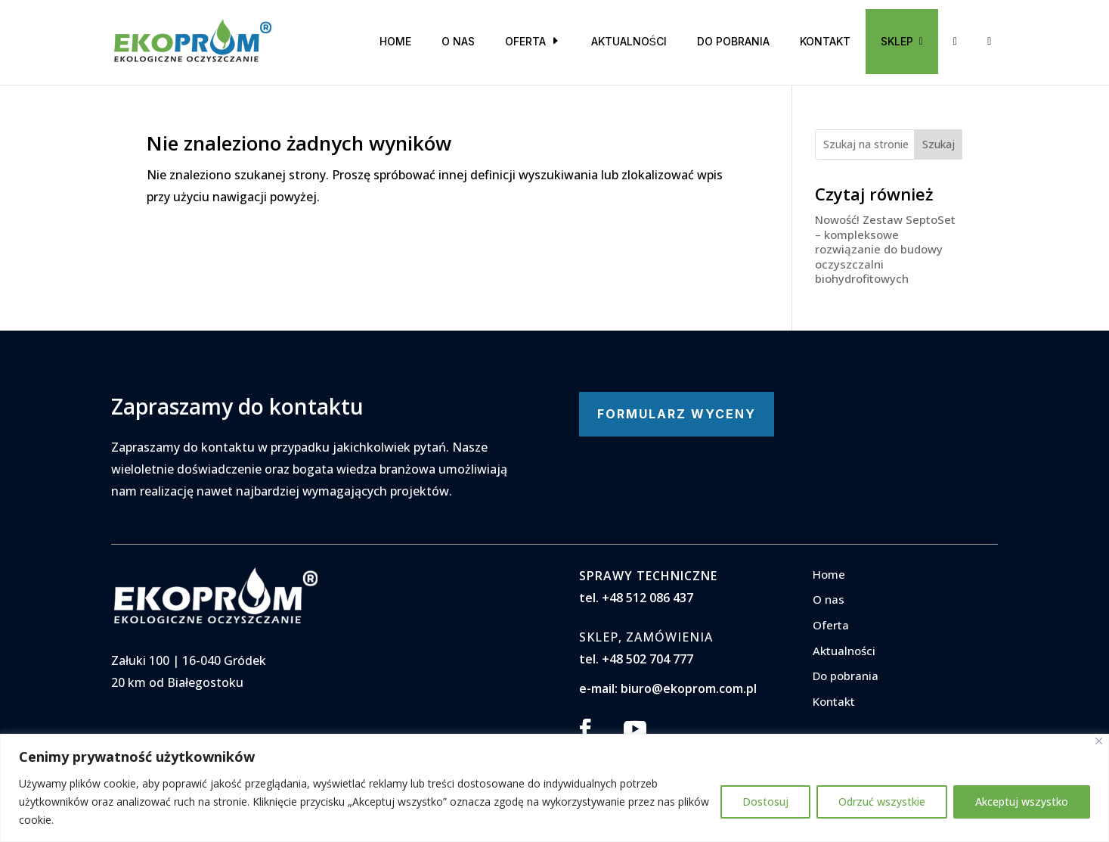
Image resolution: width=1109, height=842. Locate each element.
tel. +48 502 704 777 (636, 659)
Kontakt (825, 41)
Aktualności (629, 41)
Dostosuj (765, 801)
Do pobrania (733, 41)
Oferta (525, 41)
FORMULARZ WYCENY (676, 413)
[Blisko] (1098, 741)
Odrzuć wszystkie (881, 801)
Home (395, 41)
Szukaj (938, 144)
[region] (554, 788)
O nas (458, 41)
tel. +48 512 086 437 (636, 597)
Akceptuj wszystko (1021, 801)
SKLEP (902, 41)
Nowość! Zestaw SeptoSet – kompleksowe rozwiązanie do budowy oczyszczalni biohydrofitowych (885, 249)
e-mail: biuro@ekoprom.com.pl (668, 688)
